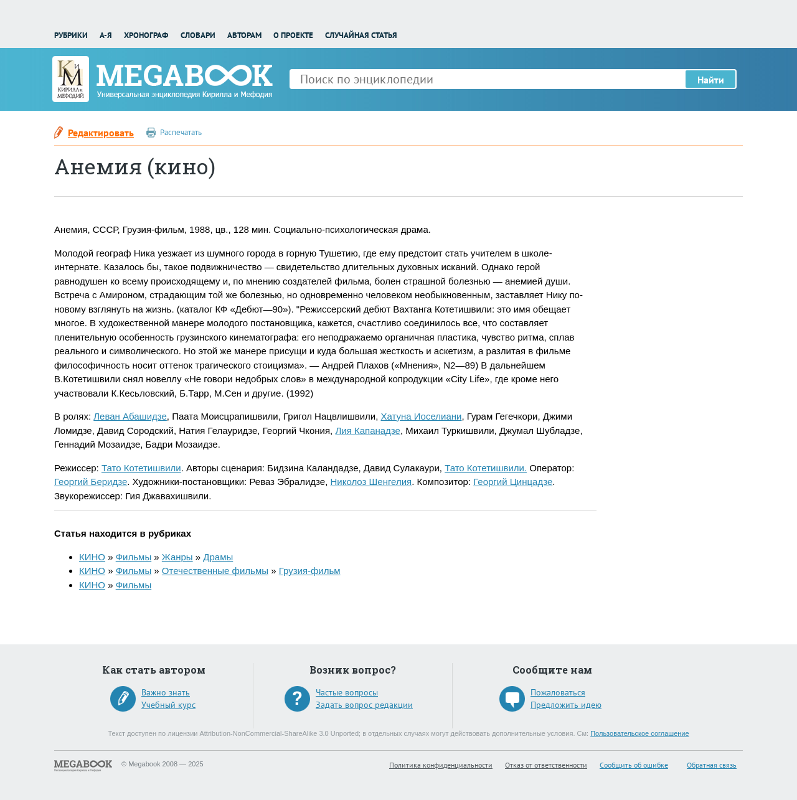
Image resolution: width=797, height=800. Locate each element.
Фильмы (133, 557)
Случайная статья (361, 35)
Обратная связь (712, 764)
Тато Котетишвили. (486, 468)
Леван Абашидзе (130, 416)
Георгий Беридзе (90, 481)
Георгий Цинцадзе (512, 481)
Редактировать (101, 132)
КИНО (92, 557)
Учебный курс (168, 704)
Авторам (244, 35)
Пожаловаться (558, 692)
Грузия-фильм (310, 570)
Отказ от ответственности (546, 764)
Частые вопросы (347, 692)
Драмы (218, 557)
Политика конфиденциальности (441, 764)
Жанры (177, 557)
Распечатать (181, 132)
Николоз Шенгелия (371, 481)
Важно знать (165, 692)
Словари (198, 35)
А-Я (106, 35)
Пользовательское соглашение (639, 733)
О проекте (293, 35)
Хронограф (146, 35)
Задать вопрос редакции (364, 704)
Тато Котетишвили (141, 468)
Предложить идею (566, 704)
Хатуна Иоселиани (420, 416)
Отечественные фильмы (215, 570)
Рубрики (71, 35)
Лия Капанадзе (367, 430)
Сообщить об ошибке (634, 764)
